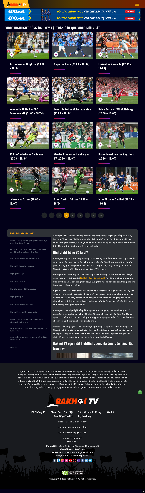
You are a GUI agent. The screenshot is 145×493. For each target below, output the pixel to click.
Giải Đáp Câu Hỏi (63, 419)
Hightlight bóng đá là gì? (22, 236)
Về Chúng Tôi (38, 416)
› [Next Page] (93, 218)
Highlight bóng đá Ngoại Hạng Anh (24, 261)
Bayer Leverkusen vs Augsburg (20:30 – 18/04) (116, 158)
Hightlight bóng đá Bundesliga (23, 292)
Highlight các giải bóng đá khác (23, 315)
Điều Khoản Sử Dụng (89, 416)
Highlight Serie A (17, 284)
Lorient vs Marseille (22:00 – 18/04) (115, 66)
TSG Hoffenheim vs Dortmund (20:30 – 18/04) (26, 158)
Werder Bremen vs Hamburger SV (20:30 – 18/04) (71, 158)
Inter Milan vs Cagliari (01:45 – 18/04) (116, 204)
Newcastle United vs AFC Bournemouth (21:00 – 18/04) (27, 112)
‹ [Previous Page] (44, 218)
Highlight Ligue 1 (17, 300)
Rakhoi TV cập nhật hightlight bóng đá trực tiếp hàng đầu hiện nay (28, 245)
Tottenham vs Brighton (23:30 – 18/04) (27, 66)
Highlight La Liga (17, 277)
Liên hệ (110, 416)
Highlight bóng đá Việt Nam (21, 307)
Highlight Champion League (22, 269)
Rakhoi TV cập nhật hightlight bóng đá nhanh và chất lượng (26, 324)
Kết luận (13, 350)
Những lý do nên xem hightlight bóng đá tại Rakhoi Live (28, 342)
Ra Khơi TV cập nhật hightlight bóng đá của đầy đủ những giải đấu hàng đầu (28, 254)
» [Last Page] (101, 218)
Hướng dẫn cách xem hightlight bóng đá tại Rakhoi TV (28, 333)
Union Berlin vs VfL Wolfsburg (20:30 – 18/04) (115, 112)
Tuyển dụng (84, 419)
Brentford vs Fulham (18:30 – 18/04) (71, 204)
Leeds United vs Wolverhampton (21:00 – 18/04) (68, 112)
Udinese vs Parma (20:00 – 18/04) (25, 204)
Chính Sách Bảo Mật (62, 416)
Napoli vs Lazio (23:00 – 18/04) (72, 64)
